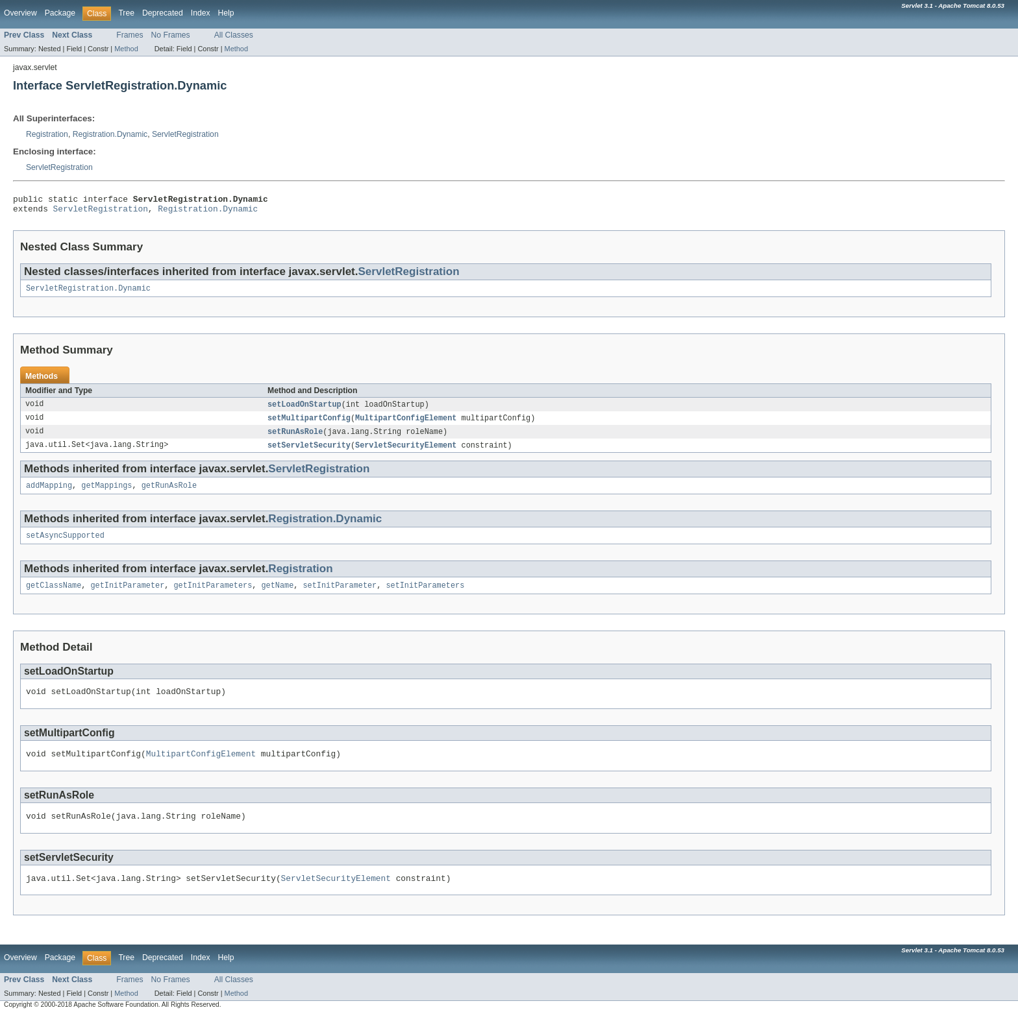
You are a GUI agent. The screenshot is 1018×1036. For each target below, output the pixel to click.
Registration (47, 134)
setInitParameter (340, 597)
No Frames (170, 35)
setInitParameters (425, 597)
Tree (126, 13)
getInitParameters (212, 597)
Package (60, 13)
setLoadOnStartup (304, 410)
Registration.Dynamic (110, 134)
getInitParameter (128, 597)
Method (126, 49)
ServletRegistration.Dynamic (88, 293)
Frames (129, 35)
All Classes (233, 35)
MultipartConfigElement (405, 424)
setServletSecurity (309, 453)
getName (277, 597)
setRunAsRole (295, 438)
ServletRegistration (185, 134)
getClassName (53, 597)
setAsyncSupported (65, 545)
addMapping (49, 494)
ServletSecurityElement (405, 453)
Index (200, 13)
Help (226, 13)
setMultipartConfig (309, 424)
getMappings (106, 494)
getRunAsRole (169, 494)
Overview (20, 13)
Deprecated (162, 13)
